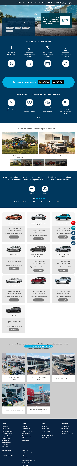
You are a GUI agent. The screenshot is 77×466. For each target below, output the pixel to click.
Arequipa (9, 31)
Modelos (5, 426)
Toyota (18, 2)
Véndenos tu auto (7, 455)
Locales (34, 2)
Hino (28, 2)
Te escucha (25, 463)
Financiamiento (7, 433)
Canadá (18, 27)
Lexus (24, 2)
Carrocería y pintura (67, 433)
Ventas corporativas (28, 453)
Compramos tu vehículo (6, 443)
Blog (23, 455)
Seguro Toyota (7, 436)
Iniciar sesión (71, 3)
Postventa (42, 2)
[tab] (37, 70)
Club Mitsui (64, 3)
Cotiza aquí (13, 237)
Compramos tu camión (46, 432)
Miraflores (26, 27)
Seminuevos (51, 2)
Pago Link (25, 465)
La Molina (9, 27)
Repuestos (64, 431)
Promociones (6, 429)
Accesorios (64, 429)
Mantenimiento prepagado (7, 439)
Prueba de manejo (8, 431)
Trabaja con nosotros (28, 460)
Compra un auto (7, 453)
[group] (15, 162)
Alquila (58, 2)
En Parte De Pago (47, 435)
